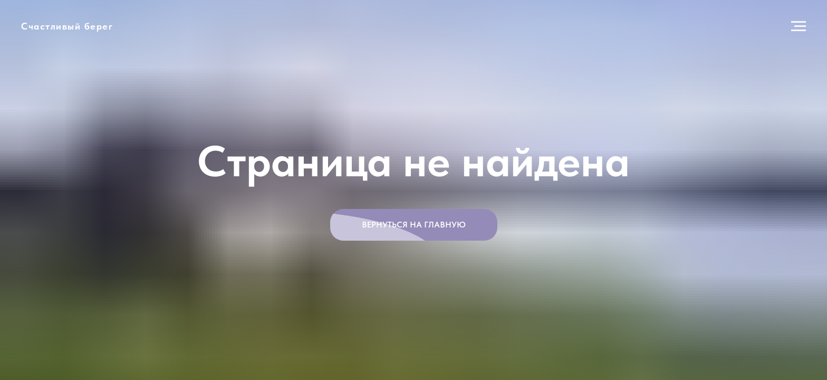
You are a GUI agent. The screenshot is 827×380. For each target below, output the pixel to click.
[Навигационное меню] (798, 26)
